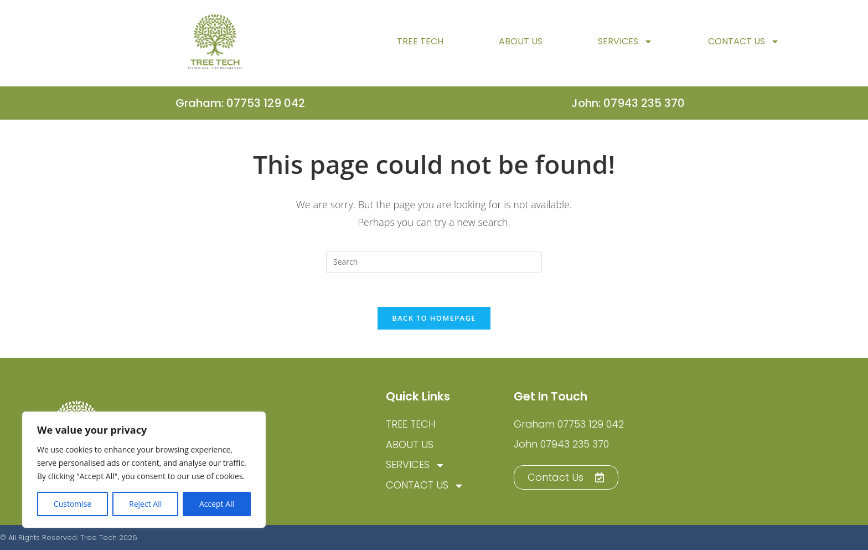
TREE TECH (420, 48)
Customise (73, 503)
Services (625, 49)
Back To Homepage (434, 318)
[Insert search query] (434, 262)
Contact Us (743, 49)
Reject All (145, 503)
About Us (520, 48)
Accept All (216, 503)
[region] (144, 470)
